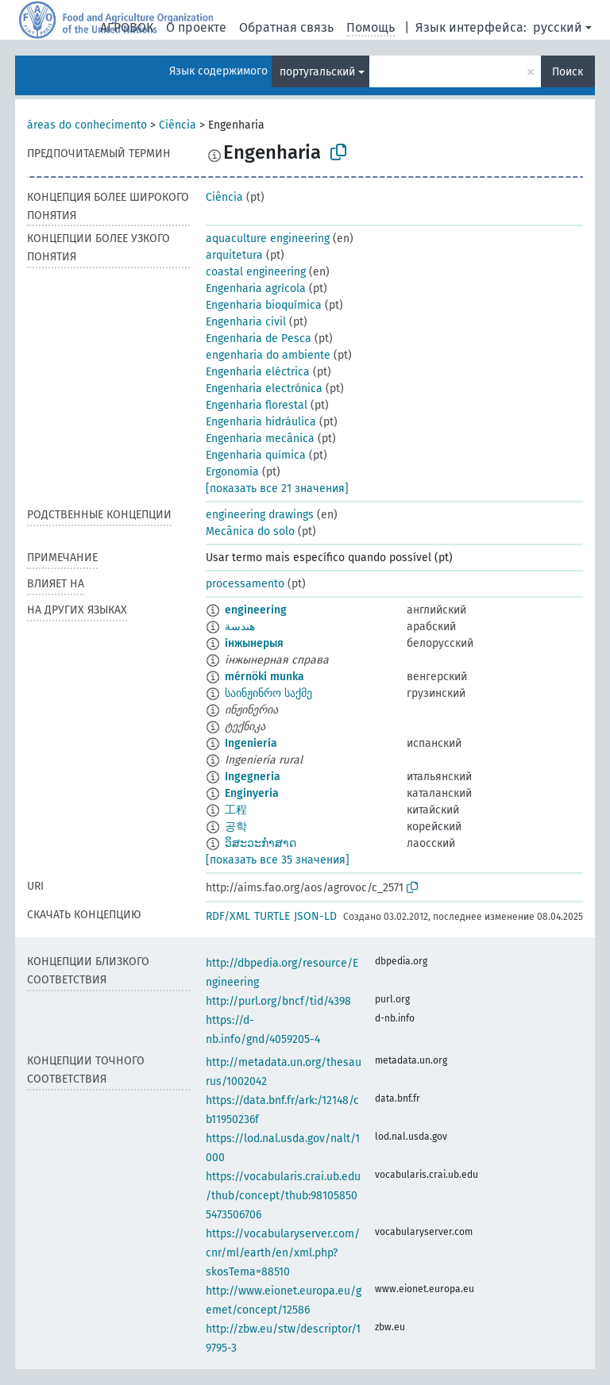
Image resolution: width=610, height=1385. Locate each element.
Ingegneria (252, 776)
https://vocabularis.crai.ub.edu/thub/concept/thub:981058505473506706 (283, 1195)
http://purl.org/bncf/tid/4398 (278, 1001)
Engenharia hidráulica (261, 422)
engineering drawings (260, 514)
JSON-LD (315, 916)
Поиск (567, 72)
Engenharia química (256, 455)
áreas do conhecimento (87, 125)
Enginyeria (252, 793)
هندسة (240, 626)
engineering (256, 610)
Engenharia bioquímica (264, 305)
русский (557, 27)
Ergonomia (232, 472)
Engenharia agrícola (256, 288)
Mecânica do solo (250, 531)
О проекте (196, 27)
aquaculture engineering (268, 238)
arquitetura (234, 255)
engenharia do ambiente (268, 355)
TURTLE (272, 916)
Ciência (177, 125)
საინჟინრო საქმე (268, 693)
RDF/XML (228, 916)
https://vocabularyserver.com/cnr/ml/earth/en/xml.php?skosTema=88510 (283, 1253)
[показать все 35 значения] (277, 860)
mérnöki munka (264, 676)
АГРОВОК (126, 27)
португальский (317, 72)
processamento (245, 584)
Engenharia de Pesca (258, 338)
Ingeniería (251, 743)
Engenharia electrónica (264, 388)
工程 (236, 810)
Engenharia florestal (256, 405)
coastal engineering (256, 272)
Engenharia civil (246, 322)
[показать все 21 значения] (277, 488)
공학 (236, 826)
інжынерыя (254, 643)
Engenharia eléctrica (258, 372)
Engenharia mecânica (260, 438)
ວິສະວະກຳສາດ (260, 843)
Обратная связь (286, 27)
